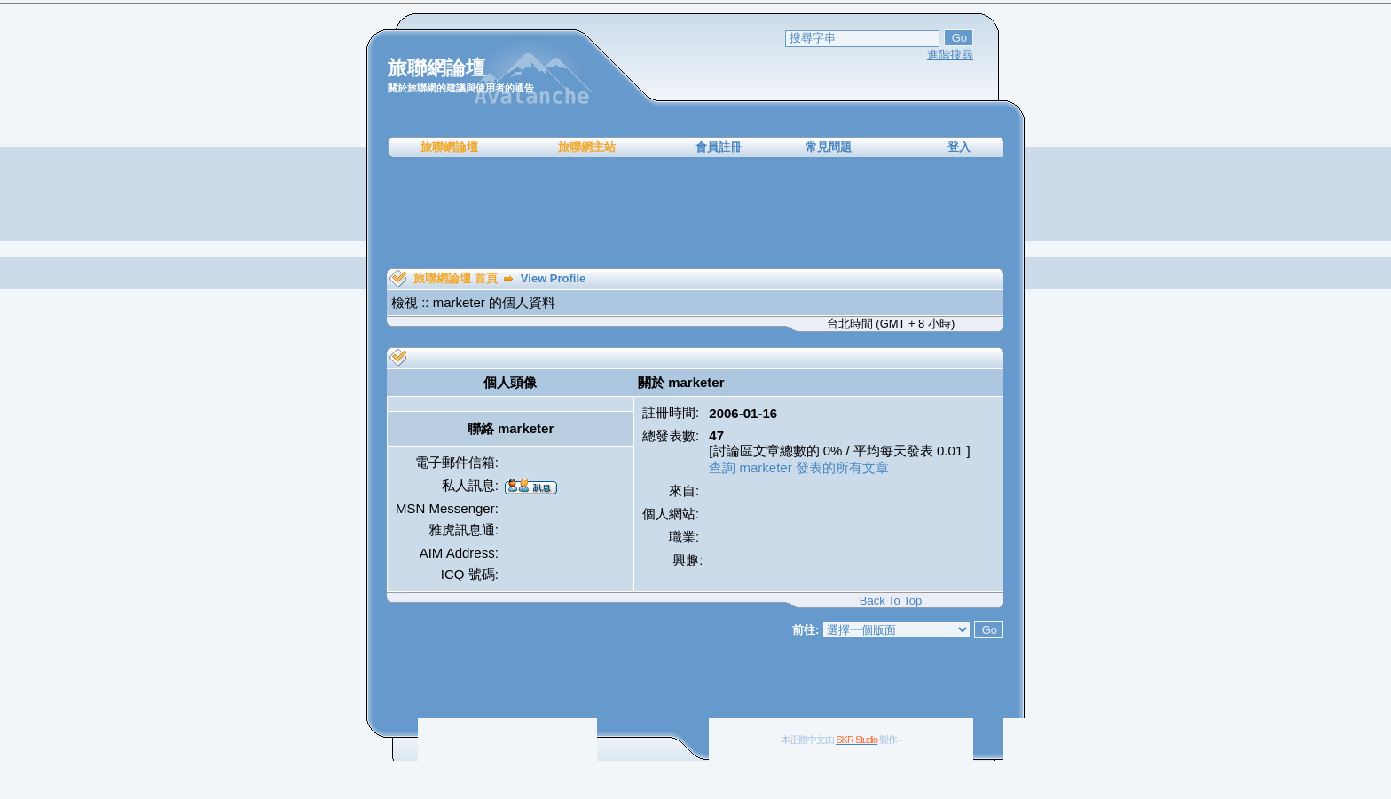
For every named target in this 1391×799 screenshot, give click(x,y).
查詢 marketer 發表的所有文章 (799, 467)
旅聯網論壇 (449, 147)
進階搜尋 (950, 54)
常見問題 (829, 147)
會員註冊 (719, 147)
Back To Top (891, 600)
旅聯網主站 (587, 147)
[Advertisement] (695, 213)
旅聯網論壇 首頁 (455, 278)
